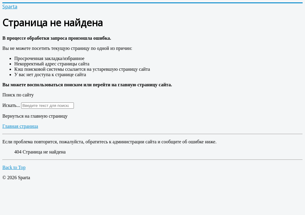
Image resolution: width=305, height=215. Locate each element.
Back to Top (14, 167)
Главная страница (20, 126)
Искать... (11, 105)
